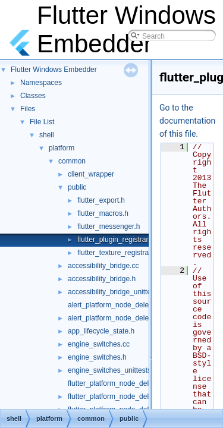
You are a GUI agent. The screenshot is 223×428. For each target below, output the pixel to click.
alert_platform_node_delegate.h (118, 318)
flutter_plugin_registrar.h (115, 239)
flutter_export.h (101, 200)
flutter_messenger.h (108, 226)
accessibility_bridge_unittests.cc (118, 292)
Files (27, 109)
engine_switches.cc (99, 344)
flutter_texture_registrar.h (116, 252)
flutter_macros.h (102, 213)
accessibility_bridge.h (102, 279)
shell (46, 135)
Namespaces (41, 82)
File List (42, 122)
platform (61, 148)
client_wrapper (91, 174)
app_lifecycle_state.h (101, 331)
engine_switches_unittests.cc (114, 370)
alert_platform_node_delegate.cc (120, 305)
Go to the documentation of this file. (187, 121)
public (77, 187)
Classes (33, 96)
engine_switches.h (97, 357)
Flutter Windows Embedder (54, 69)
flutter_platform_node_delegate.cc (121, 383)
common (72, 161)
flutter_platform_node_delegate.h (120, 396)
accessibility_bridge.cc (103, 266)
